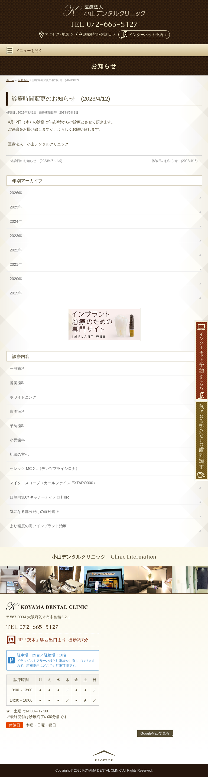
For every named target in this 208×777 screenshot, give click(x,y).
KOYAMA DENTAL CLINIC (102, 770)
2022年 (16, 250)
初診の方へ (19, 454)
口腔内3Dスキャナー (39, 497)
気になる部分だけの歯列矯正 (34, 511)
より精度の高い (38, 526)
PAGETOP (104, 760)
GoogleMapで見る (154, 733)
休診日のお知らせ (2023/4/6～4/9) (34, 161)
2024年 (16, 221)
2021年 (16, 264)
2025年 (16, 207)
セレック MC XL (44, 468)
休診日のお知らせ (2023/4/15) (177, 161)
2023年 (16, 236)
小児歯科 (17, 440)
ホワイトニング (23, 397)
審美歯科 (17, 383)
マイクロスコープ (53, 483)
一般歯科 (17, 368)
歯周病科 (17, 411)
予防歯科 (17, 426)
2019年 (16, 293)
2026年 (16, 193)
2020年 (16, 279)
